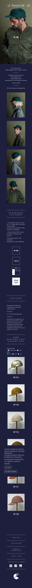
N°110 (16, 514)
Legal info (16, 556)
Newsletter (16, 543)
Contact (16, 537)
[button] (16, 105)
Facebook (15, 566)
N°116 (16, 378)
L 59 (18, 270)
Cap (20, 350)
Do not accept (10, 471)
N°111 (16, 487)
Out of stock (16, 281)
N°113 (16, 432)
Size (16, 268)
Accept (8, 467)
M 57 (13, 272)
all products (16, 43)
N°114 (16, 405)
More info (7, 463)
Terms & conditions (16, 549)
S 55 (16, 270)
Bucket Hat (13, 350)
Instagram (11, 566)
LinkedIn (20, 566)
